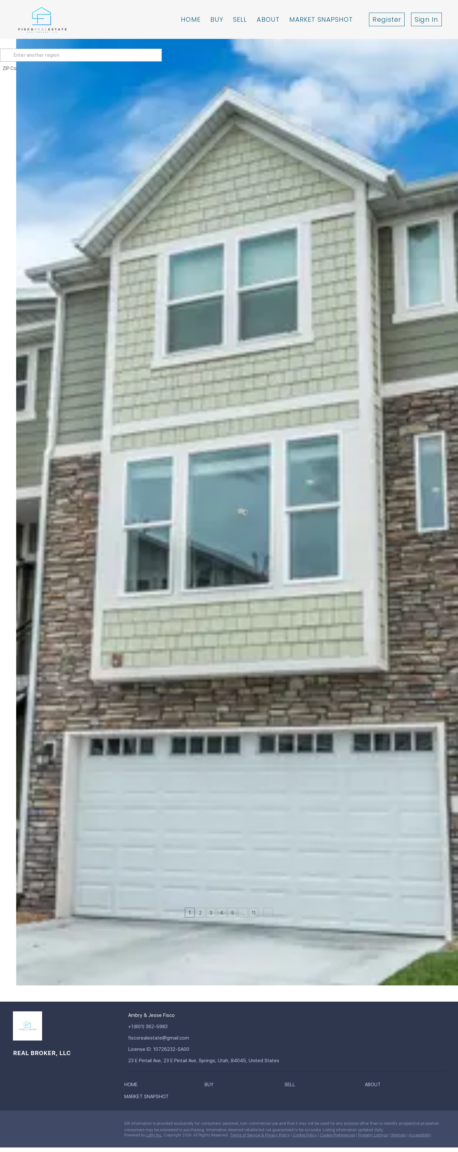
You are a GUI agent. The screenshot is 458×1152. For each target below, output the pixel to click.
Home (190, 19)
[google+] (82, 1125)
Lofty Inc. (154, 1135)
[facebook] (18, 1125)
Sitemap (398, 1135)
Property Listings (373, 1135)
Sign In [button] (426, 19)
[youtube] (69, 1125)
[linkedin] (31, 1125)
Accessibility (419, 1135)
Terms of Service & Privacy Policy (260, 1135)
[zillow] (44, 1125)
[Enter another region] (100, 55)
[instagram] (56, 1125)
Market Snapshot (321, 19)
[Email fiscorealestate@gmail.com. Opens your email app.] (167, 1038)
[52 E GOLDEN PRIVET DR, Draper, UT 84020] (20, 864)
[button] (24, 55)
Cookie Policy (305, 1135)
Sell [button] (240, 19)
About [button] (268, 19)
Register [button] (387, 19)
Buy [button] (216, 19)
